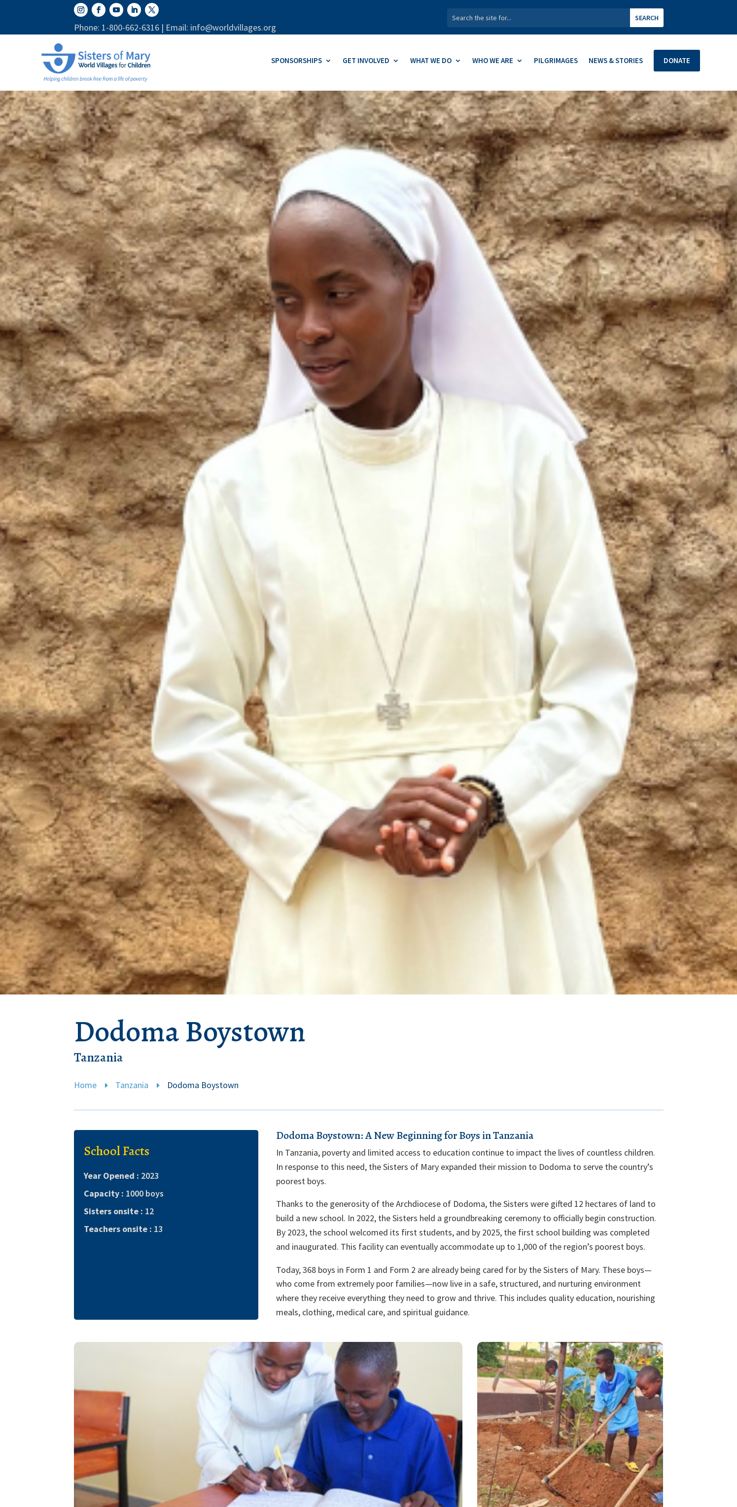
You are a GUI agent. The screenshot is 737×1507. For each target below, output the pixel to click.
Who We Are (492, 61)
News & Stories (616, 61)
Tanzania (131, 1085)
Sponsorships (296, 61)
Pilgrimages (556, 61)
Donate (677, 60)
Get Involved (366, 61)
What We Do (431, 61)
